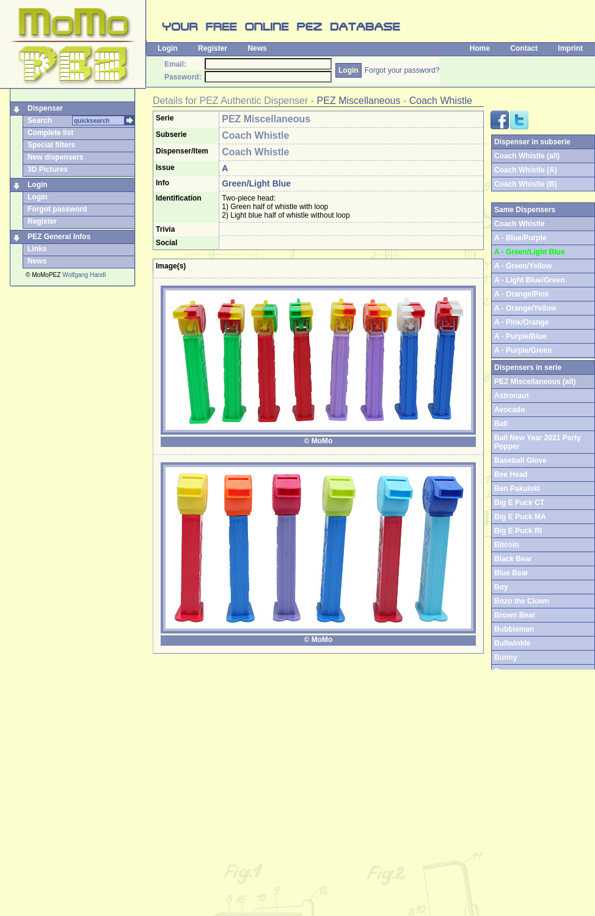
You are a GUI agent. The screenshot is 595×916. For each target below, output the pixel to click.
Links (36, 249)
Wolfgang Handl (84, 274)
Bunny (505, 657)
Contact (524, 48)
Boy (501, 587)
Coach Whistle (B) (525, 184)
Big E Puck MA (520, 516)
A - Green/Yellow (523, 266)
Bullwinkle (512, 643)
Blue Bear (511, 573)
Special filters (51, 145)
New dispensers (55, 157)
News (256, 48)
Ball (501, 423)
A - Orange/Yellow (525, 308)
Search (39, 120)
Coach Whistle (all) (527, 156)
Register (212, 48)
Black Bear (513, 559)
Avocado (509, 409)
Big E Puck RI (518, 530)
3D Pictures (47, 169)
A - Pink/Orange (521, 322)
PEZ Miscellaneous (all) (534, 381)
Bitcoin (506, 545)
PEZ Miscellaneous (359, 100)
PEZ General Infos (58, 236)
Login (168, 48)
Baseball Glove (520, 460)
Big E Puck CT (519, 502)
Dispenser (45, 108)
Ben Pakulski (517, 488)
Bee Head (511, 474)
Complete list (50, 132)
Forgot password (57, 209)
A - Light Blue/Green (529, 280)
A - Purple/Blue (520, 336)
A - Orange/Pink (521, 294)
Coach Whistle (440, 100)
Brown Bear (514, 615)
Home (480, 48)
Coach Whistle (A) (525, 170)
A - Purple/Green (523, 350)
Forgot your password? (402, 70)
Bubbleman (514, 629)
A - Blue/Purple (520, 238)
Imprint (570, 48)
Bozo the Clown (521, 601)
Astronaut (511, 395)
